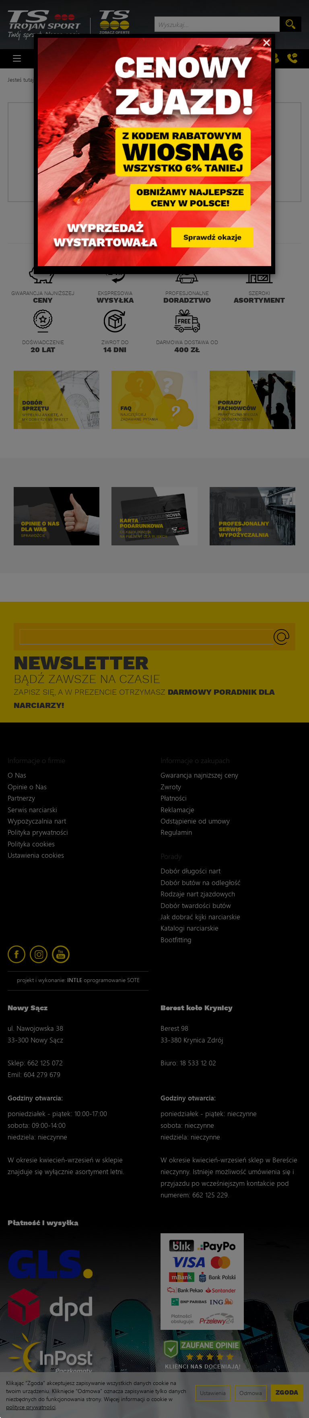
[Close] (266, 42)
